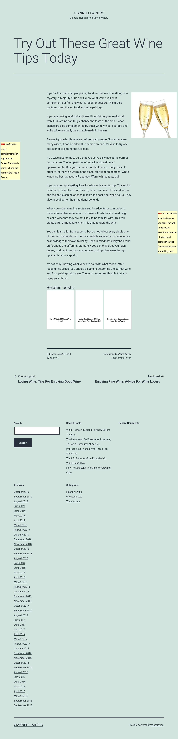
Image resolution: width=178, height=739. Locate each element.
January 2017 (21, 648)
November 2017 (23, 601)
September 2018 (23, 553)
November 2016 (23, 657)
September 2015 (23, 700)
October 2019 (21, 491)
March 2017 (20, 639)
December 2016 (23, 653)
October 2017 (21, 605)
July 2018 (19, 563)
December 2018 (23, 539)
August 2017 (21, 615)
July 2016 (19, 676)
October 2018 (21, 548)
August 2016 (21, 672)
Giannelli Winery (89, 13)
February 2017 (22, 643)
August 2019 (21, 501)
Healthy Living (74, 491)
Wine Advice (125, 354)
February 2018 (22, 586)
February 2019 (22, 529)
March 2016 (20, 695)
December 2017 (23, 596)
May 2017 (19, 629)
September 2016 (23, 667)
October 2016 (21, 662)
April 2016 (19, 691)
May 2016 (19, 686)
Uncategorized (74, 496)
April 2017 (19, 634)
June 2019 (20, 510)
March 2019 (20, 525)
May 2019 (19, 515)
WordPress (157, 724)
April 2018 (19, 577)
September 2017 (23, 610)
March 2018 (20, 581)
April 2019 (19, 520)
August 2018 (21, 558)
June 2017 (20, 624)
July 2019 (19, 506)
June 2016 (20, 681)
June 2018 (20, 567)
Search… (19, 423)
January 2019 (21, 534)
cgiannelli (54, 357)
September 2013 (23, 705)
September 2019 (23, 496)
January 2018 (21, 591)
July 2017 (19, 620)
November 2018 (23, 544)
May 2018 (19, 572)
